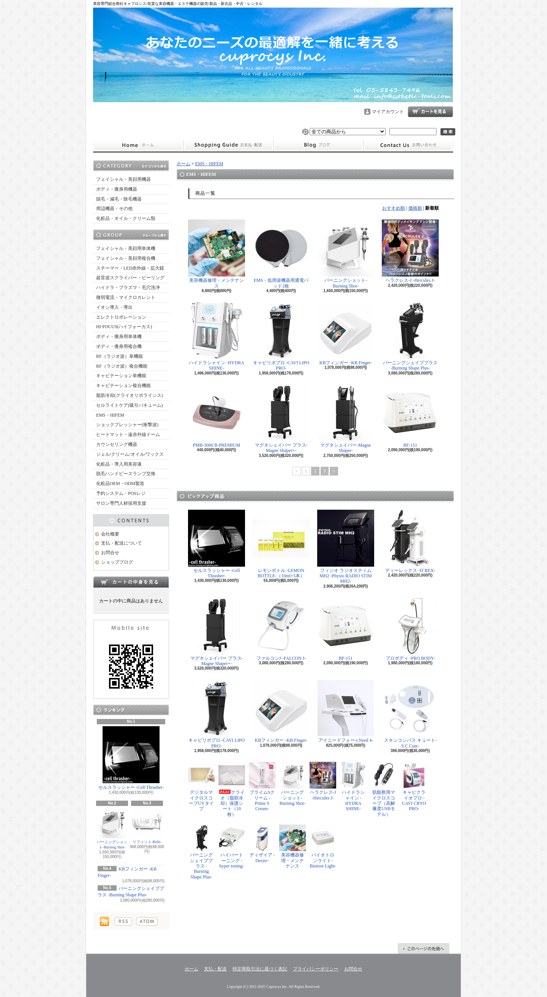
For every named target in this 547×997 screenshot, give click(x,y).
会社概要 (110, 534)
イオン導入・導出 (114, 307)
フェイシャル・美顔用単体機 (125, 248)
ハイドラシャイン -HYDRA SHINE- (216, 336)
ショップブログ (318, 145)
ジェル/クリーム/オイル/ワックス (130, 454)
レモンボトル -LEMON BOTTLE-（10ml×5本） (281, 544)
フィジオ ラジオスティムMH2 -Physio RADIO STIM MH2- (345, 547)
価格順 (415, 208)
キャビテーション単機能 (121, 375)
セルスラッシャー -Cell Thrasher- (131, 758)
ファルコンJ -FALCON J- (281, 629)
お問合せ (408, 145)
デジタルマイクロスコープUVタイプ (201, 786)
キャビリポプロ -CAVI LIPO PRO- (281, 336)
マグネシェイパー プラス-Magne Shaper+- (281, 418)
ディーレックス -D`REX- (410, 541)
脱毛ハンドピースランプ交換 (125, 473)
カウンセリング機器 (116, 444)
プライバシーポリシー (315, 969)
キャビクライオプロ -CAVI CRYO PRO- (414, 786)
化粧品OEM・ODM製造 (120, 483)
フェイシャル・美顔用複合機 (125, 258)
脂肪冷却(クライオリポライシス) (129, 395)
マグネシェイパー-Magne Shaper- (345, 418)
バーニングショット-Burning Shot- (112, 828)
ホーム (138, 145)
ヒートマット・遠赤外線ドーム (128, 434)
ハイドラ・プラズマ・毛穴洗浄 (128, 287)
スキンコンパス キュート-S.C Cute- (410, 713)
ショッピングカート (430, 111)
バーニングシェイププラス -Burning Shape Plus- (410, 336)
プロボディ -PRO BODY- (410, 629)
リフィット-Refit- (147, 826)
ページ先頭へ (423, 948)
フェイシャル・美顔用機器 (123, 179)
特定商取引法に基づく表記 (259, 969)
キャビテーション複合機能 (123, 385)
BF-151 (410, 416)
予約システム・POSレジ (120, 493)
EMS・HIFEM (110, 415)
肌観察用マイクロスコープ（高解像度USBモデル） (383, 789)
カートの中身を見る (131, 582)
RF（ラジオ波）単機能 (119, 356)
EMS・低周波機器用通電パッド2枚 (281, 254)
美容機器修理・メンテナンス (216, 254)
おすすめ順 (393, 208)
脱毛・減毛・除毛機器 (119, 199)
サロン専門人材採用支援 (121, 503)
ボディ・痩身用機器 (116, 189)
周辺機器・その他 (114, 208)
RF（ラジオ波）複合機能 (121, 366)
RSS (123, 921)
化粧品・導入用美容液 (119, 464)
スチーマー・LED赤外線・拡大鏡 (130, 268)
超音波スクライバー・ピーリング (130, 277)
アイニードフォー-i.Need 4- (345, 711)
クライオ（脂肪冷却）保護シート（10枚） (231, 789)
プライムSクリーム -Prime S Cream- (262, 786)
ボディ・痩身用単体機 (119, 336)
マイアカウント (388, 111)
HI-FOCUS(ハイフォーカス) (124, 326)
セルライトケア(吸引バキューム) (129, 405)
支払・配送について (228, 145)
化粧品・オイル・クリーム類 (125, 218)
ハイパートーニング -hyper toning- (231, 847)
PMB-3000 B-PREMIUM (216, 416)
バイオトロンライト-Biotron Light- (323, 847)
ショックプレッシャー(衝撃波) (127, 424)
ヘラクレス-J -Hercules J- (410, 251)
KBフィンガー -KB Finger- (345, 333)
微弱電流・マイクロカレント (125, 297)
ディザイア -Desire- (262, 844)
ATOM (147, 921)
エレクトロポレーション (121, 317)
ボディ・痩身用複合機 (119, 346)
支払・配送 (215, 969)
